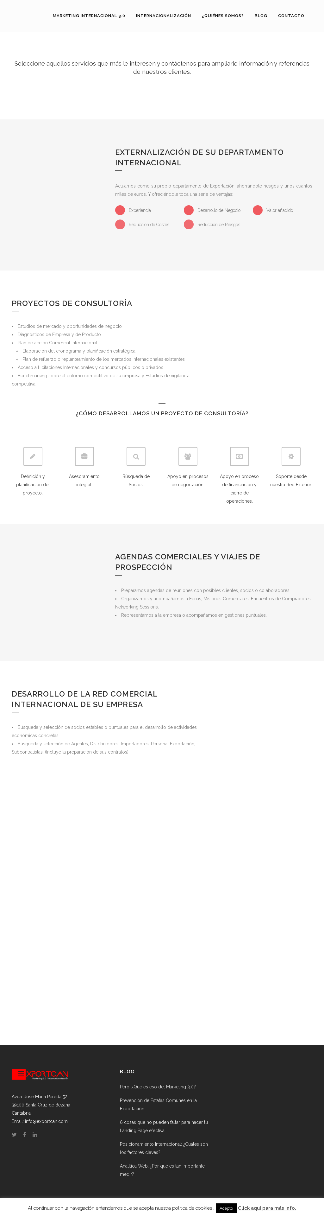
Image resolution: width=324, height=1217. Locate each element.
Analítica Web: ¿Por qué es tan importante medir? (162, 1170)
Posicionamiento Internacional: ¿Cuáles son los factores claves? (164, 1148)
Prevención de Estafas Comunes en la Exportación (158, 1104)
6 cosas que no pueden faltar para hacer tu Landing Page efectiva (164, 1126)
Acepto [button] (226, 1208)
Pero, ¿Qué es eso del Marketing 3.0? (158, 1086)
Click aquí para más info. (267, 1208)
